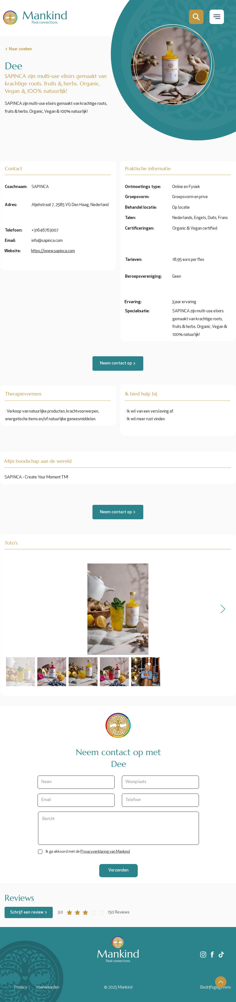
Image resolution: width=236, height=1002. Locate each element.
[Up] (220, 982)
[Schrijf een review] (29, 912)
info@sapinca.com (47, 240)
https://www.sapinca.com (53, 251)
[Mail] (196, 17)
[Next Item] (223, 609)
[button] (217, 16)
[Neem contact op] (117, 363)
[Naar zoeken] (28, 49)
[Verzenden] (118, 870)
